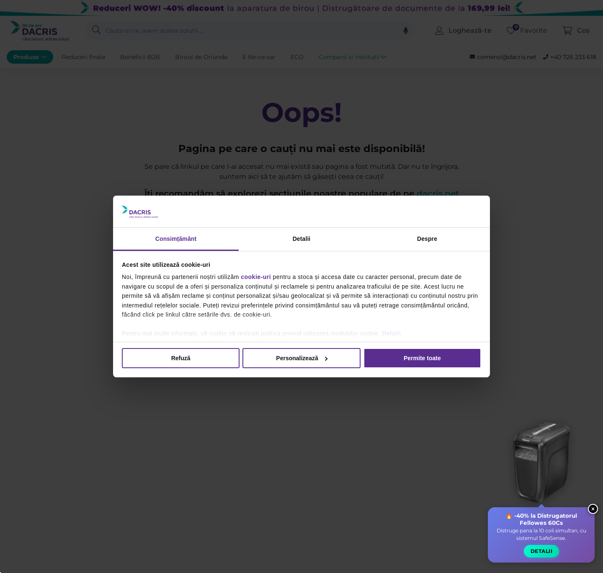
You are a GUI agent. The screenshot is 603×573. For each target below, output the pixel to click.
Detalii (391, 333)
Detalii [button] (541, 553)
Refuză (181, 358)
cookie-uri (256, 277)
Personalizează (301, 358)
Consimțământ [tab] (175, 238)
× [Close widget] (593, 510)
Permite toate (422, 358)
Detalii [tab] (302, 238)
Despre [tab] (427, 238)
